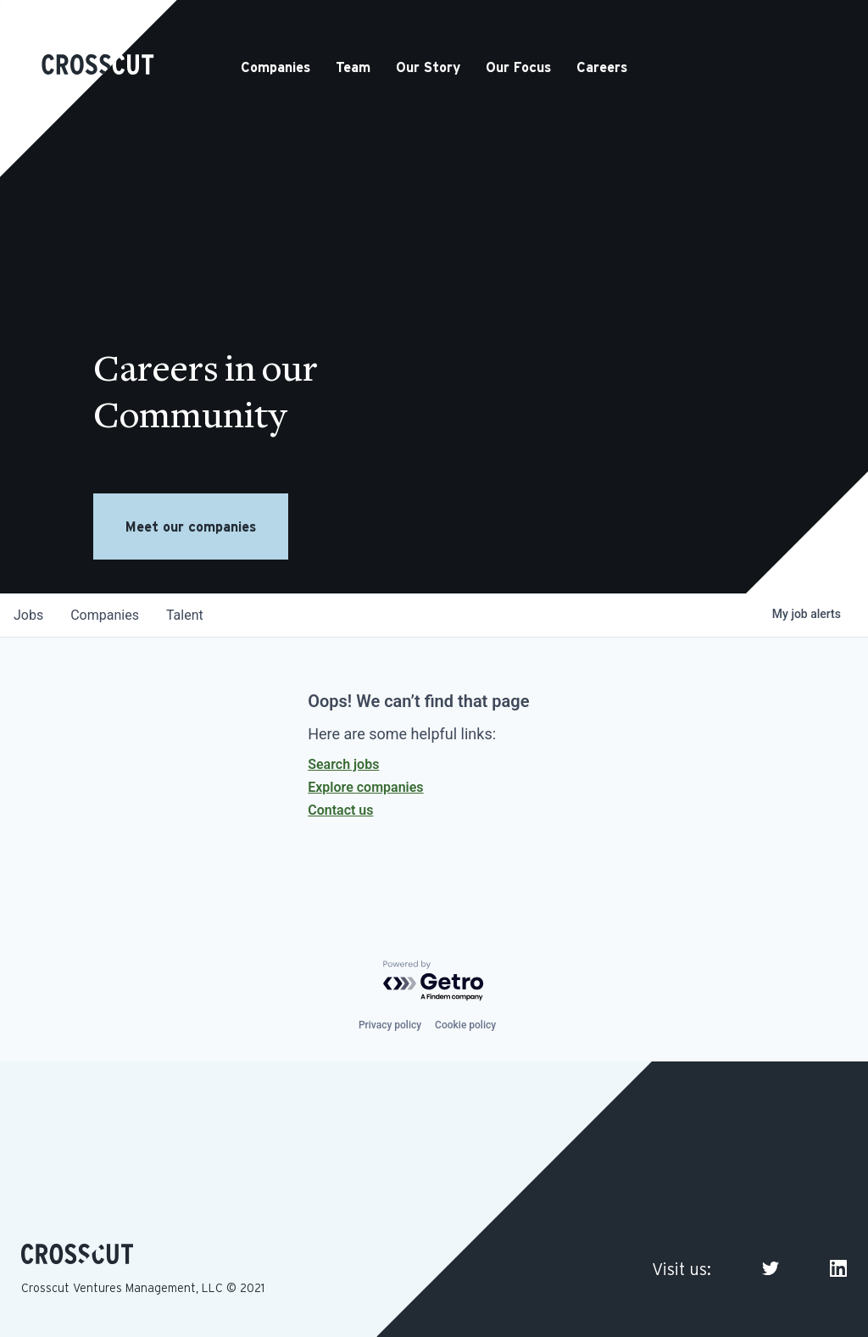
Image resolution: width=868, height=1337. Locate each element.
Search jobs (343, 764)
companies (104, 615)
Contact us (340, 810)
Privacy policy (390, 1025)
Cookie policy (465, 1025)
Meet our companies (190, 526)
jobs (28, 615)
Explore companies (365, 787)
